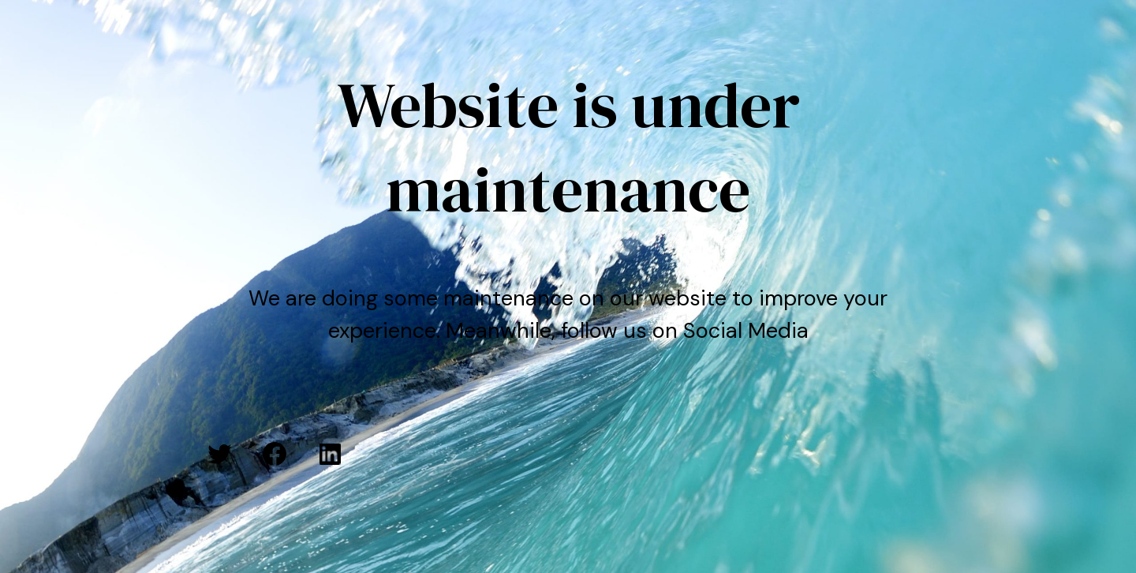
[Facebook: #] (274, 454)
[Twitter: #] (219, 454)
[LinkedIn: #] (329, 454)
